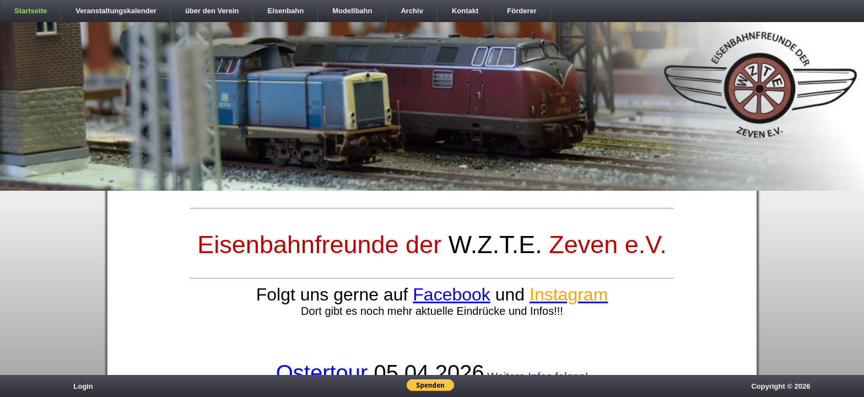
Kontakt (465, 11)
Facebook (451, 294)
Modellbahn (352, 11)
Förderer (521, 11)
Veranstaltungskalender (115, 11)
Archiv (412, 11)
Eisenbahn (285, 11)
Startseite (30, 11)
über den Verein (212, 11)
